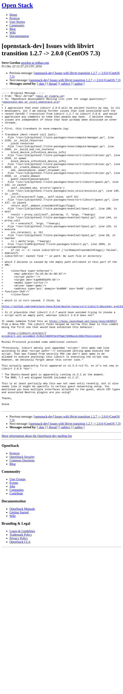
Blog (12, 29)
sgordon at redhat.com (35, 62)
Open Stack (17, 5)
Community (16, 25)
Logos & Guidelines (22, 594)
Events (13, 546)
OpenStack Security (22, 520)
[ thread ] (53, 83)
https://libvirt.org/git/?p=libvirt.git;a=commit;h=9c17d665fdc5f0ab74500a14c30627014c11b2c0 (52, 383)
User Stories (17, 22)
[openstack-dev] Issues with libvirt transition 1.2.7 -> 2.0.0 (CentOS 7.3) (75, 80)
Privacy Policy (18, 601)
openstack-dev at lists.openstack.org (31, 104)
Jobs (12, 549)
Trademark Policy (20, 598)
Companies (16, 553)
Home (13, 14)
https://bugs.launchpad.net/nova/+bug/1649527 (83, 367)
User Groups (17, 542)
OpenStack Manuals (22, 572)
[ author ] (79, 83)
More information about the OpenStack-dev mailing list (37, 499)
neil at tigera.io (50, 97)
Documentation (19, 36)
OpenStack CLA (19, 605)
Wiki (12, 32)
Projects (14, 18)
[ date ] (41, 83)
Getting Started (19, 575)
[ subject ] (65, 83)
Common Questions (22, 523)
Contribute (16, 556)
